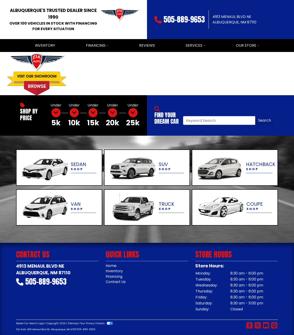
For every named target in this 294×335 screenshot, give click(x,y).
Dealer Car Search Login (30, 323)
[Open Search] (219, 120)
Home (111, 265)
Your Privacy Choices (96, 323)
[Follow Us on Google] (274, 325)
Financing (114, 276)
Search (264, 120)
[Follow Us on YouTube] (266, 325)
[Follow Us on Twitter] (257, 325)
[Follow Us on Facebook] (249, 325)
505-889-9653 (184, 19)
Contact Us (116, 282)
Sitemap (73, 323)
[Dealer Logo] (119, 19)
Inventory (114, 271)
